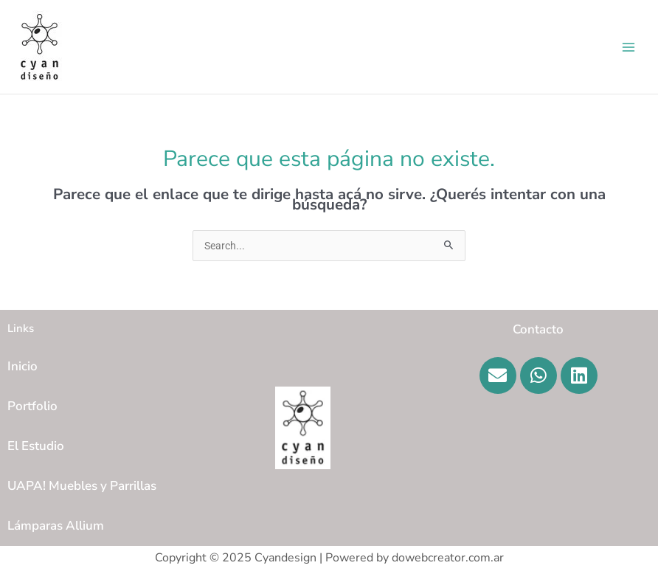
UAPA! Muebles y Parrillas (81, 485)
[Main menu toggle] (629, 47)
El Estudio (35, 445)
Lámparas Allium (55, 525)
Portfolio (32, 406)
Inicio (22, 366)
